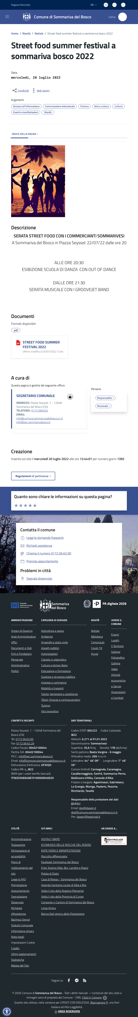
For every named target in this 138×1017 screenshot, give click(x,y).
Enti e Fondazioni (21, 654)
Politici (15, 671)
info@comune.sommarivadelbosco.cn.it (39, 418)
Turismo (45, 705)
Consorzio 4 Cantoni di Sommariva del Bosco (67, 902)
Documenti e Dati (21, 648)
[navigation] (7, 16)
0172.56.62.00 (24, 739)
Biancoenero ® (99, 1002)
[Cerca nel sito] (122, 17)
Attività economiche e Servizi (118, 680)
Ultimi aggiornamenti (23, 954)
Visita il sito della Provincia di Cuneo (62, 896)
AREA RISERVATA (67, 1011)
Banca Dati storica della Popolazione (62, 914)
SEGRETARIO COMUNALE (35, 395)
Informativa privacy (22, 931)
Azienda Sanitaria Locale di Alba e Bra (63, 885)
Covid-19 (96, 648)
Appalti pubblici (50, 648)
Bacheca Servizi (20, 919)
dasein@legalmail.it (88, 816)
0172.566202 (39, 410)
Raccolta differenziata (54, 856)
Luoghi (115, 640)
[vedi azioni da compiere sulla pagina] (40, 90)
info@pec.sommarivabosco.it (33, 422)
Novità (26, 33)
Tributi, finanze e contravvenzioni (60, 700)
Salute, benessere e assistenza (59, 694)
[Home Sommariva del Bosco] (55, 16)
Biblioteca (97, 636)
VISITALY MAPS (50, 839)
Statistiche (17, 960)
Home (14, 33)
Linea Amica (48, 908)
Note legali (17, 937)
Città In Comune (92, 997)
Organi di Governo (22, 631)
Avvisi (94, 654)
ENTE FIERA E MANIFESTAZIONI (60, 850)
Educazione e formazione (56, 671)
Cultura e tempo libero (54, 665)
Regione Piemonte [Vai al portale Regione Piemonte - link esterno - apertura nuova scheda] (20, 5)
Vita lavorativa (49, 711)
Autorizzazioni (49, 654)
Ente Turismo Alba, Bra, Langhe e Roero (64, 868)
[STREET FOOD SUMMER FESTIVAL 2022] (18, 342)
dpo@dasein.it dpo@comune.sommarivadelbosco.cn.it (94, 810)
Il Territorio (117, 646)
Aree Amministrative (23, 636)
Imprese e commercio (53, 682)
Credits (15, 948)
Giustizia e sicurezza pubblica (58, 677)
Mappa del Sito (20, 965)
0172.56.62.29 (25, 743)
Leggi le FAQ (18, 879)
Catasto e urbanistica (53, 659)
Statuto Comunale (22, 925)
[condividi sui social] (20, 90)
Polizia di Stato (50, 873)
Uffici (14, 642)
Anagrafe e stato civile (54, 642)
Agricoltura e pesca (52, 631)
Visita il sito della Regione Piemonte (62, 891)
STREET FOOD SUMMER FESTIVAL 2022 (41, 344)
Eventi (115, 634)
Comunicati (97, 642)
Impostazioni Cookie (23, 942)
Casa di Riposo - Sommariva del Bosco (64, 879)
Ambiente (47, 636)
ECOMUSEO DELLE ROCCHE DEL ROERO (66, 845)
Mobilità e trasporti (52, 688)
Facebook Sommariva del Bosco (60, 862)
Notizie (39, 33)
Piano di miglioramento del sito (22, 868)
